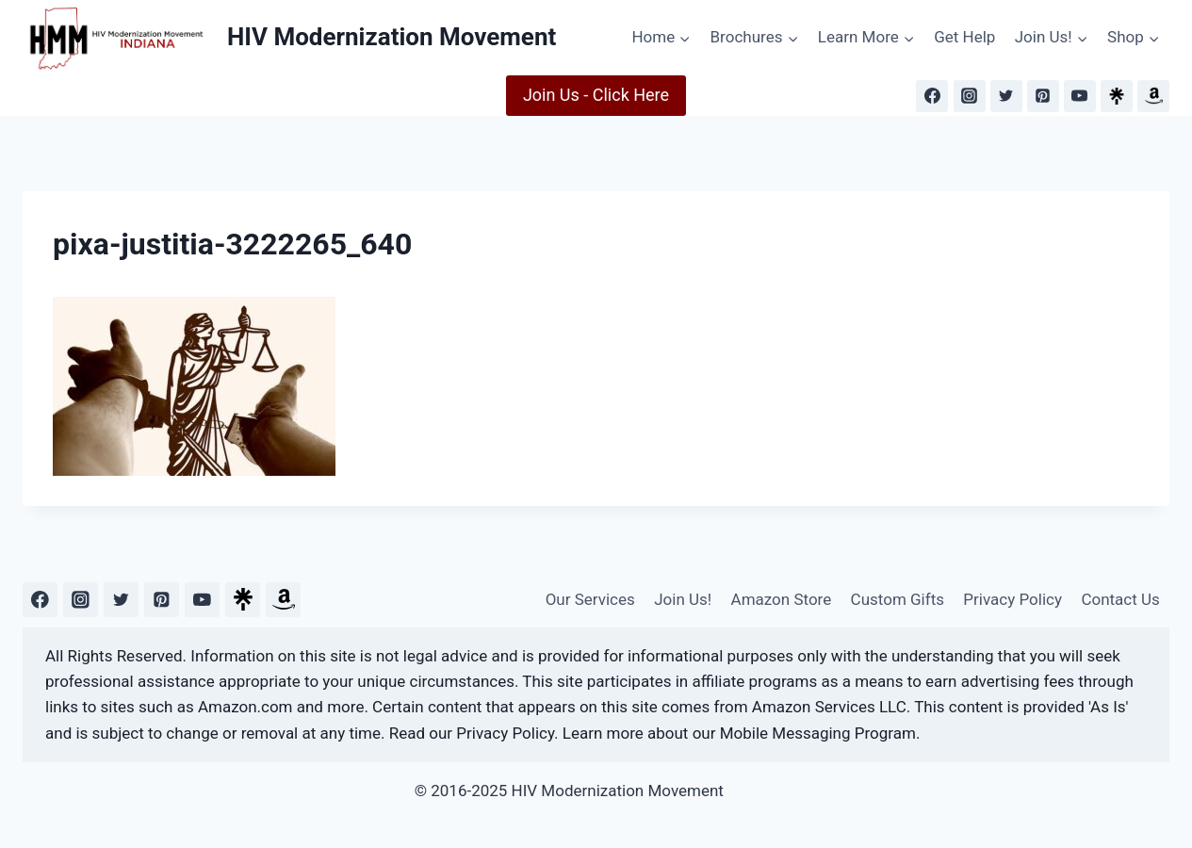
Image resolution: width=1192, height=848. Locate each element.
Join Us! (682, 599)
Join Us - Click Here (596, 95)
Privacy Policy (1012, 599)
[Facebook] (932, 96)
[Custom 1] (242, 599)
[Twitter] (1006, 96)
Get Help (964, 36)
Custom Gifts (897, 599)
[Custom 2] (283, 599)
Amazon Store (781, 599)
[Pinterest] (1043, 96)
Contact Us (1120, 599)
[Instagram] (970, 96)
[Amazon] (1153, 96)
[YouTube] (1080, 96)
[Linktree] (1117, 96)
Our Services (590, 599)
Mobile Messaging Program (818, 733)
